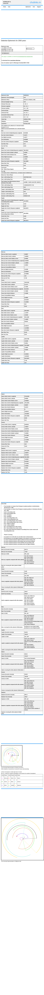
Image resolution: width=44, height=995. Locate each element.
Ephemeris (28, 6)
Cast (9, 6)
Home (4, 6)
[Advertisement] (14, 24)
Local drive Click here (15, 60)
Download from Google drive (26, 56)
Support (39, 6)
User (34, 6)
